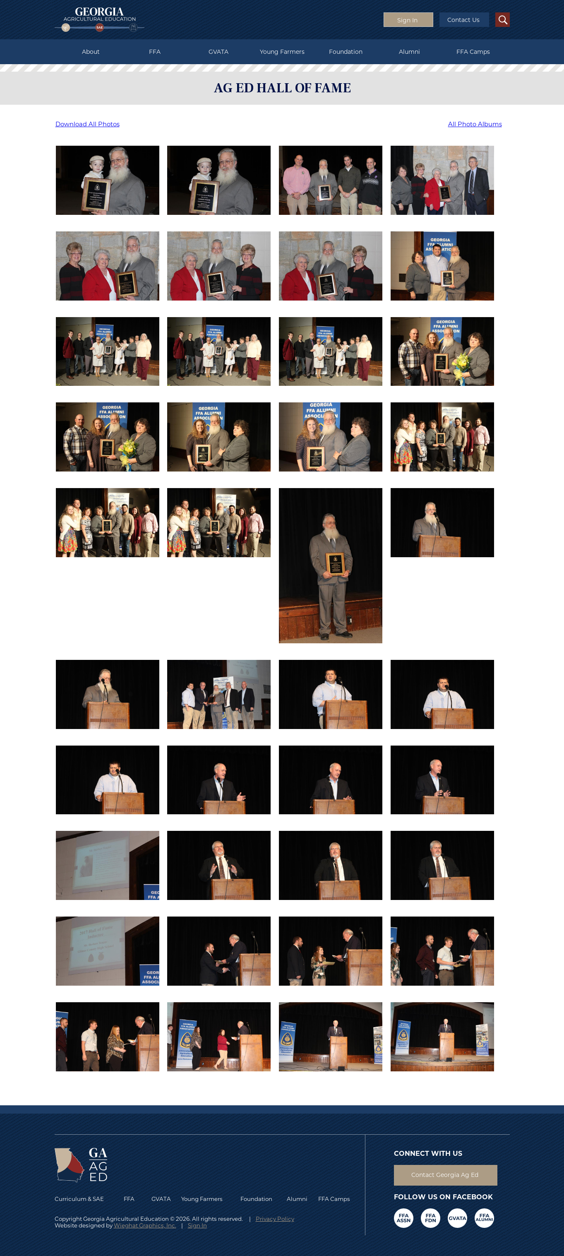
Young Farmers (282, 51)
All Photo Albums (475, 124)
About (91, 51)
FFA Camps (473, 51)
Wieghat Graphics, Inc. (145, 1225)
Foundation (345, 51)
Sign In (197, 1225)
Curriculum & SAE (79, 1199)
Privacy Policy (275, 1218)
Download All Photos (87, 124)
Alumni (409, 51)
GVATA (218, 51)
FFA (155, 51)
